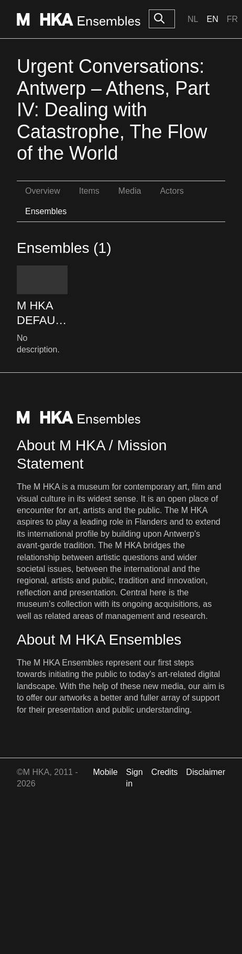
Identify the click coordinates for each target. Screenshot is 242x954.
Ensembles (46, 211)
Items (89, 190)
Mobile (105, 772)
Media (129, 190)
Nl (193, 19)
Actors (171, 190)
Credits (164, 772)
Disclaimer (205, 772)
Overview (42, 190)
